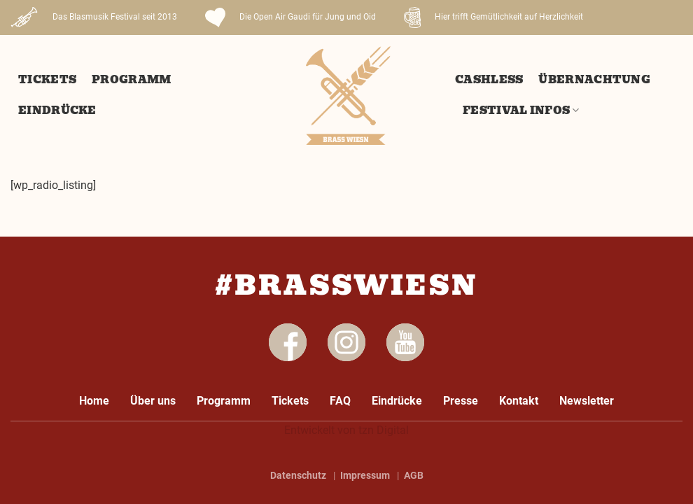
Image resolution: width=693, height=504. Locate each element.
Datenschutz (298, 475)
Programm (131, 79)
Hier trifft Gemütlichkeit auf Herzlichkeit (493, 18)
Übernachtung (594, 79)
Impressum (365, 475)
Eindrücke (57, 110)
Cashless (489, 79)
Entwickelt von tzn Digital (346, 430)
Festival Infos (521, 110)
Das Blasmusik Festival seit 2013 (93, 18)
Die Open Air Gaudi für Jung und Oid (290, 18)
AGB (414, 475)
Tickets (47, 79)
